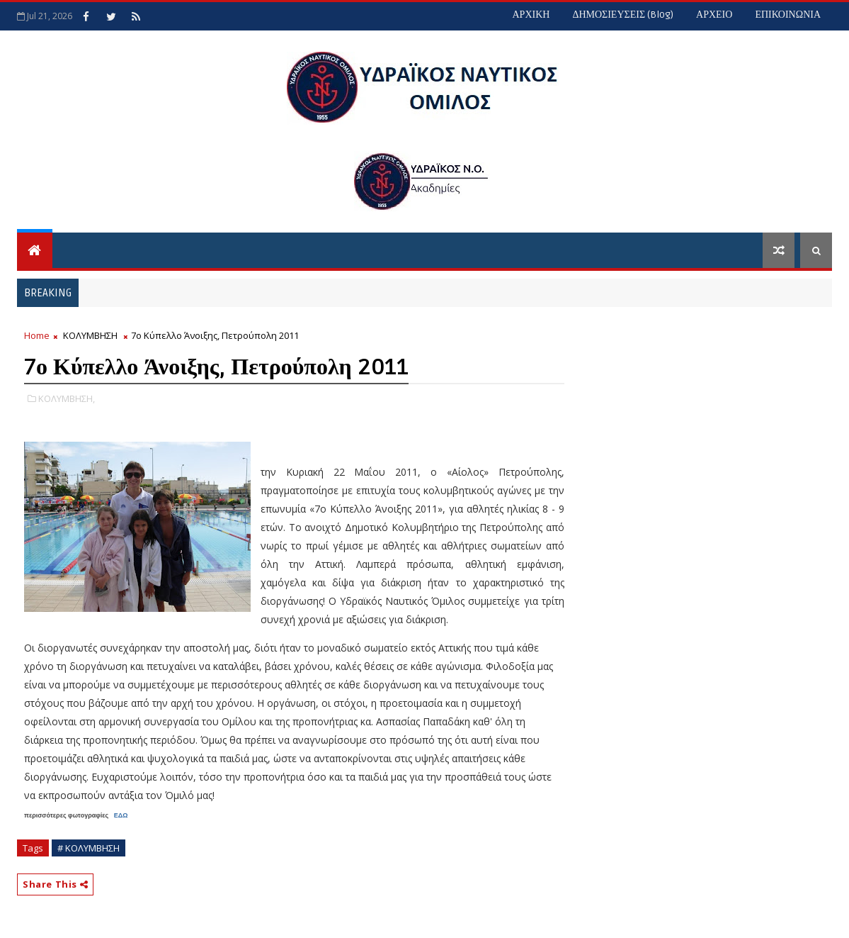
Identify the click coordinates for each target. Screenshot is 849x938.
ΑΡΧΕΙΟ (714, 15)
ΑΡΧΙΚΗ (530, 15)
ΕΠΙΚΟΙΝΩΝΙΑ (788, 15)
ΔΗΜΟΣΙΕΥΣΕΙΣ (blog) (622, 15)
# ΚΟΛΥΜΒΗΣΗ (88, 848)
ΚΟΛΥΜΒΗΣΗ (90, 335)
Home (37, 335)
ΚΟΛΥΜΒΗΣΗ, (66, 398)
